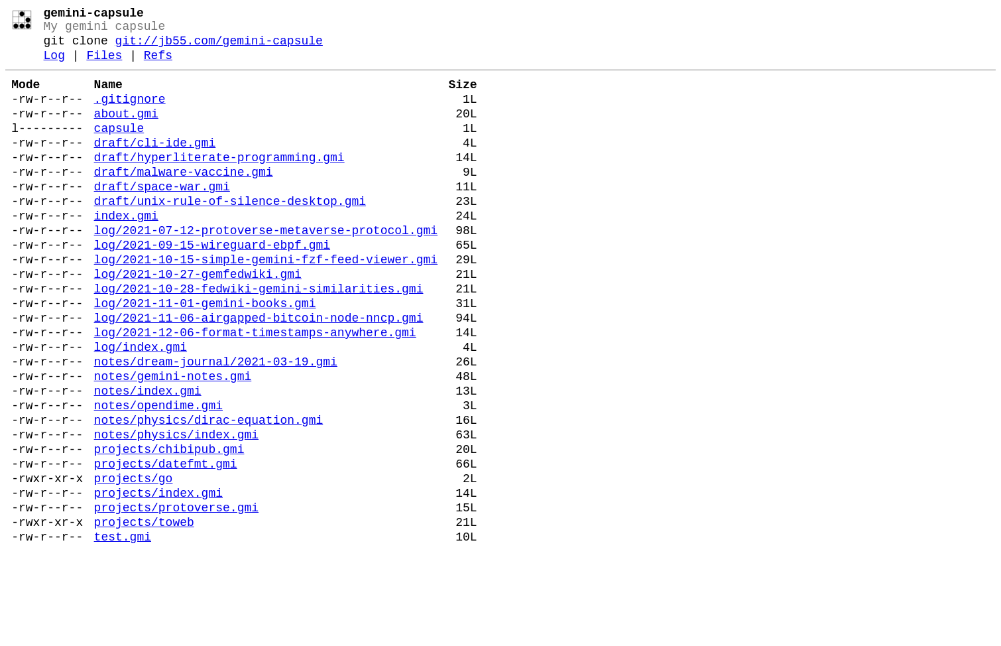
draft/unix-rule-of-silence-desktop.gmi (230, 235)
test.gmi (122, 631)
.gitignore (130, 114)
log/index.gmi (140, 407)
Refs (158, 65)
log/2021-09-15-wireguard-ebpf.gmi (212, 286)
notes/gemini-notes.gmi (173, 442)
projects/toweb (144, 614)
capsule (119, 149)
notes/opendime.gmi (158, 476)
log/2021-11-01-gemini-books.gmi (205, 355)
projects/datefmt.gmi (165, 545)
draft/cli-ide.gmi (155, 166)
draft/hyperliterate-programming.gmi (219, 183)
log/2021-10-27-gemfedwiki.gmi (198, 321)
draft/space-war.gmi (162, 218)
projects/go (133, 562)
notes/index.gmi (148, 459)
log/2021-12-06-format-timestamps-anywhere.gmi (255, 390)
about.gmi (126, 131)
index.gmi (126, 252)
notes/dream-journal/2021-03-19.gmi (215, 424)
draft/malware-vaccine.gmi (183, 200)
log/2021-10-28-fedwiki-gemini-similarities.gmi (259, 338)
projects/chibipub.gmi (169, 528)
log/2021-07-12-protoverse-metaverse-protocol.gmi (266, 269)
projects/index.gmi (158, 580)
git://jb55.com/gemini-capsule (219, 48)
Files (104, 65)
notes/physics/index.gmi (176, 511)
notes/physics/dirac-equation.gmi (209, 493)
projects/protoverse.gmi (176, 597)
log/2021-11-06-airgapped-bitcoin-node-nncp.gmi (259, 373)
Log (54, 65)
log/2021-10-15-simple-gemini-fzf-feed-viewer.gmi (266, 304)
